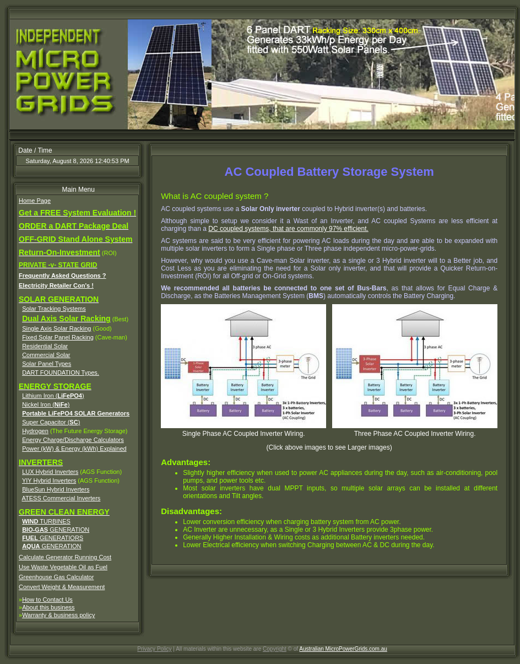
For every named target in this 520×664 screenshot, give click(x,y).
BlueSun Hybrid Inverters (55, 489)
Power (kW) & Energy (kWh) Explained (74, 448)
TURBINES (46, 521)
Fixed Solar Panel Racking (58, 337)
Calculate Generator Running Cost (65, 557)
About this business (48, 607)
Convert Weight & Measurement (62, 587)
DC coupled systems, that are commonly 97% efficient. (288, 229)
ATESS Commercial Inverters (61, 498)
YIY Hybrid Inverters (49, 480)
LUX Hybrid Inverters (50, 471)
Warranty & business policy (58, 615)
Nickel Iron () (45, 404)
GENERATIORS (52, 538)
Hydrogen (35, 431)
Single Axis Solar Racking (56, 328)
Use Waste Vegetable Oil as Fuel (63, 567)
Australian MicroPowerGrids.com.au (343, 649)
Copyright (274, 649)
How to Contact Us (47, 599)
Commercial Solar (46, 355)
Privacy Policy (154, 649)
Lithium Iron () (53, 395)
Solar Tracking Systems (54, 308)
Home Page (35, 200)
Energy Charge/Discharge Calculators (73, 439)
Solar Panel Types (46, 363)
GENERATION (55, 529)
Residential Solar (45, 346)
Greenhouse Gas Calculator (56, 577)
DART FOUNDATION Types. (60, 372)
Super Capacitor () (51, 422)
